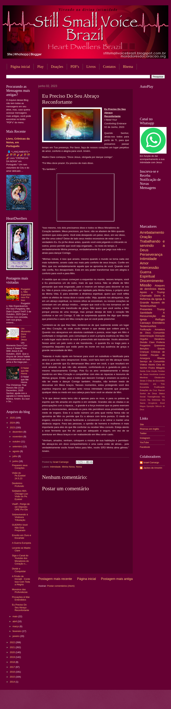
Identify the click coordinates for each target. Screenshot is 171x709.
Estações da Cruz (148, 390)
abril (14, 621)
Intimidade (55, 466)
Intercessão (149, 267)
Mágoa (142, 406)
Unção (154, 371)
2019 (12, 657)
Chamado (146, 295)
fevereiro (17, 631)
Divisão (143, 342)
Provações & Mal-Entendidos (21, 598)
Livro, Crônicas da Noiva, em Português (18, 142)
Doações (57, 67)
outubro (16, 441)
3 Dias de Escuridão (155, 381)
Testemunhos (148, 326)
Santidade (146, 312)
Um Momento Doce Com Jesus (25, 334)
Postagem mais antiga (117, 579)
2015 (12, 676)
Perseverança (151, 254)
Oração (146, 237)
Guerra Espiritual (147, 274)
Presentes (146, 309)
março (15, 626)
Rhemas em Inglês (149, 429)
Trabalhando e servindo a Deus (152, 245)
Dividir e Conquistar (19, 570)
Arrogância (152, 403)
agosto (16, 451)
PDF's (75, 67)
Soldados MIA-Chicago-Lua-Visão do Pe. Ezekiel (20, 495)
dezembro (17, 431)
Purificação (145, 329)
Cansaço (145, 322)
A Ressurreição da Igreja (152, 316)
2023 (12, 427)
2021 (12, 647)
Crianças (144, 352)
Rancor (161, 390)
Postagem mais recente (55, 579)
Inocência (153, 374)
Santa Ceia (145, 371)
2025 (12, 417)
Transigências (153, 397)
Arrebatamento (152, 232)
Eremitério (158, 322)
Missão (145, 285)
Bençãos (144, 348)
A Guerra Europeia (21, 543)
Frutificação (159, 387)
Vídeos (143, 364)
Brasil (162, 403)
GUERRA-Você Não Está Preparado (20, 527)
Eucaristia (144, 387)
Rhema (161, 358)
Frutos (151, 367)
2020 (12, 652)
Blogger (114, 702)
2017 (12, 667)
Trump (161, 309)
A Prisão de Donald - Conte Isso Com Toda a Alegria (21, 580)
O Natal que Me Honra (25, 371)
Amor (144, 263)
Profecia (160, 342)
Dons (157, 295)
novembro (17, 436)
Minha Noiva (68, 466)
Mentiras (144, 377)
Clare (152, 342)
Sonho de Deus (148, 393)
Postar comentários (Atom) (60, 586)
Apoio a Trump (152, 292)
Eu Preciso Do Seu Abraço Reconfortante (20, 607)
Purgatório (145, 345)
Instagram (145, 438)
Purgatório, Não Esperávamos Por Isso (25, 294)
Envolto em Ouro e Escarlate (21, 536)
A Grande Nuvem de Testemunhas (152, 302)
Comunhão (159, 332)
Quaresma (159, 345)
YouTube (144, 442)
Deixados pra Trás (152, 384)
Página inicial (20, 67)
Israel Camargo (151, 462)
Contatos (109, 67)
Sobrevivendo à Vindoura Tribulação (20, 517)
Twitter (143, 433)
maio (15, 616)
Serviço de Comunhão (152, 361)
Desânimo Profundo (18, 484)
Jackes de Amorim (152, 467)
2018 (12, 662)
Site (142, 424)
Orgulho (144, 339)
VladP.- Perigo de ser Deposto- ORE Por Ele (21, 507)
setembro (17, 446)
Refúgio (160, 319)
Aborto (151, 364)
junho (15, 461)
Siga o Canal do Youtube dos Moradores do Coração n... (20, 559)
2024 (12, 422)
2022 (12, 642)
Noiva (79, 466)
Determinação (147, 336)
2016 (12, 671)
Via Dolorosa (153, 400)
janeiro (16, 636)
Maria (161, 288)
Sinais (143, 381)
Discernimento (151, 281)
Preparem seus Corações (19, 466)
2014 (12, 681)
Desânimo (159, 339)
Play (40, 67)
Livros (91, 67)
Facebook (145, 447)
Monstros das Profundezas (19, 590)
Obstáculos (159, 377)
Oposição (150, 406)
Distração (160, 336)
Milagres (160, 367)
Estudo (161, 348)
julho (15, 456)
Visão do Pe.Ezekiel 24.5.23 (18, 476)
